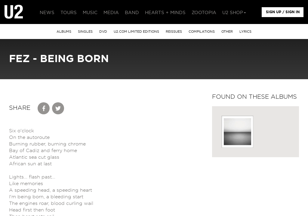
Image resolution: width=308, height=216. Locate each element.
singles (85, 31)
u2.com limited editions (136, 31)
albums (64, 31)
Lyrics (245, 31)
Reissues (174, 31)
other (227, 31)
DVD (103, 31)
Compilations (202, 31)
